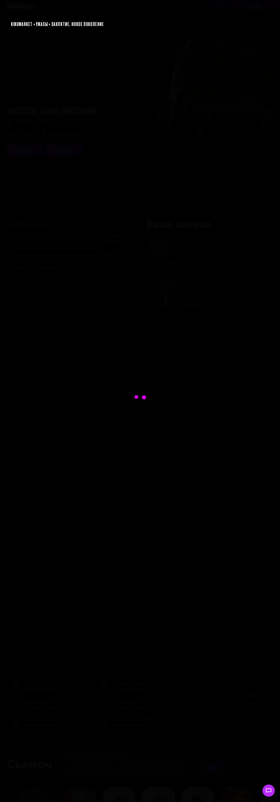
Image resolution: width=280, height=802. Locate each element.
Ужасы (42, 24)
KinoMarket (22, 24)
